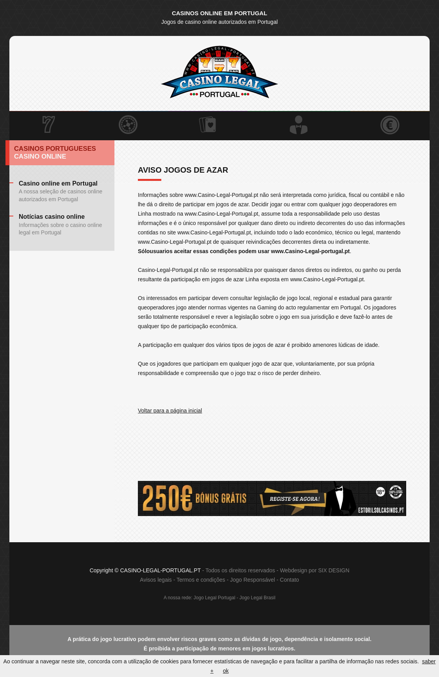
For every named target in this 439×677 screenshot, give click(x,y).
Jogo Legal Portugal (215, 597)
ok (226, 671)
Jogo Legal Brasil (257, 597)
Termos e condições (201, 580)
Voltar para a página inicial (170, 410)
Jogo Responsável (252, 580)
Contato (289, 580)
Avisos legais (155, 580)
